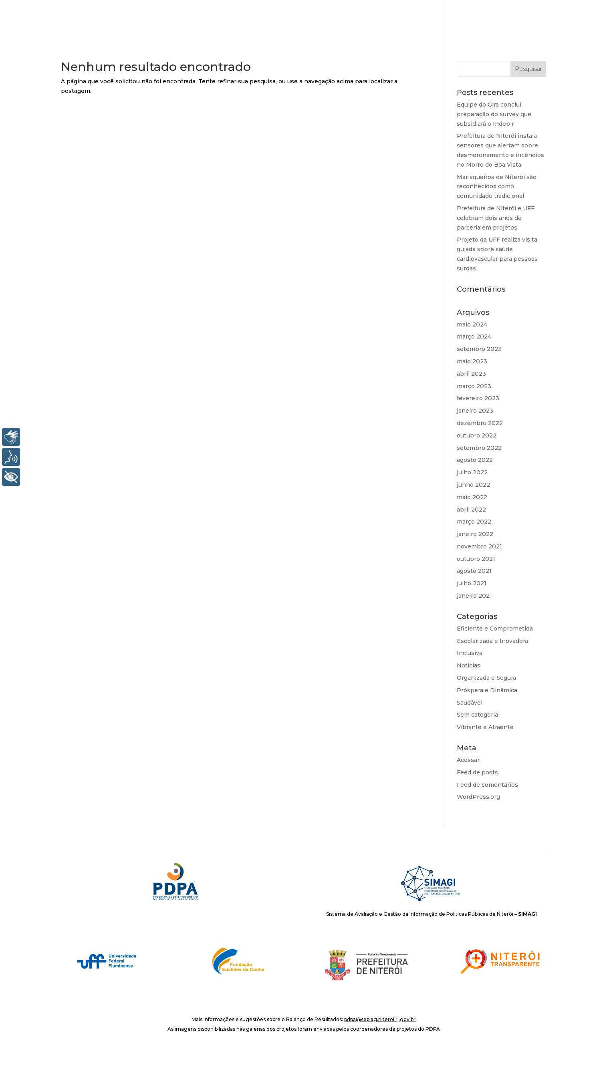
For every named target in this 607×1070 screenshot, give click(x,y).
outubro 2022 (476, 435)
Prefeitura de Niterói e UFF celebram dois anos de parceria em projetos (495, 218)
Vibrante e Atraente (485, 727)
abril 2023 (471, 373)
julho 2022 (472, 472)
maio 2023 (472, 361)
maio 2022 (472, 497)
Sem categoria (477, 714)
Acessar (468, 760)
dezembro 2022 (480, 423)
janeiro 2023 (475, 410)
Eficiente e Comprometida (495, 628)
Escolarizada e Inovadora (492, 641)
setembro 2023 (479, 349)
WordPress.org (478, 796)
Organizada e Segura (486, 677)
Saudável (469, 702)
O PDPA (409, 19)
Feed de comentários (487, 784)
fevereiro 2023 (478, 398)
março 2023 (474, 386)
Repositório (573, 19)
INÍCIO (379, 19)
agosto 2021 (474, 570)
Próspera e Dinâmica (487, 690)
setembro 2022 (479, 447)
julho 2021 (471, 583)
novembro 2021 (479, 546)
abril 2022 (471, 509)
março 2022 (474, 521)
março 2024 (474, 336)
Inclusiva (469, 653)
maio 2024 (472, 324)
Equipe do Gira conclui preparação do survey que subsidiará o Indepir (494, 114)
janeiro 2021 (474, 595)
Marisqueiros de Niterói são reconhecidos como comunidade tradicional (496, 186)
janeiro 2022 (475, 534)
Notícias (529, 19)
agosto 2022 (475, 459)
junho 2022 (473, 484)
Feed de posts (477, 772)
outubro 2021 (476, 558)
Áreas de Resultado (464, 19)
